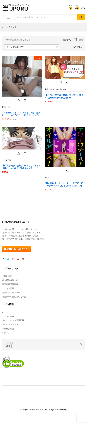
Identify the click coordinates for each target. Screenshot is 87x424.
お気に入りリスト (10, 324)
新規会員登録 (8, 328)
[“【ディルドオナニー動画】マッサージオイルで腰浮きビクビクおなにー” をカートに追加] (61, 82)
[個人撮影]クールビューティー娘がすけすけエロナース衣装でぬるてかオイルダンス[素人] (65, 184)
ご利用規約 (7, 276)
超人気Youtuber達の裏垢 (55, 89)
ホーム (5, 312)
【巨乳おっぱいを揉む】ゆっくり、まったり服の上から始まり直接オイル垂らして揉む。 (21, 166)
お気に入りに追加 (25, 100)
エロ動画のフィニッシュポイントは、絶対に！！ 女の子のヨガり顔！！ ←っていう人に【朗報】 (22, 114)
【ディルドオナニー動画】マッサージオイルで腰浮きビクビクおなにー (64, 96)
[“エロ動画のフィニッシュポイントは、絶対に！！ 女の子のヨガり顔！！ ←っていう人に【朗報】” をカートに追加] (18, 100)
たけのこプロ (50, 178)
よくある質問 (8, 288)
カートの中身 (8, 316)
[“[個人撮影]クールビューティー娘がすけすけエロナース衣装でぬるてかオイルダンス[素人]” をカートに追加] (61, 170)
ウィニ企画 (6, 160)
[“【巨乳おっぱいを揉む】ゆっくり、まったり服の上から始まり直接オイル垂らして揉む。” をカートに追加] (18, 153)
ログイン (83, 7)
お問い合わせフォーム (12, 292)
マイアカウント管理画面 (13, 320)
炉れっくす (6, 107)
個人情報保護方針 (10, 280)
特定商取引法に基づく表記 (14, 296)
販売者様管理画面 (10, 284)
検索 (81, 17)
